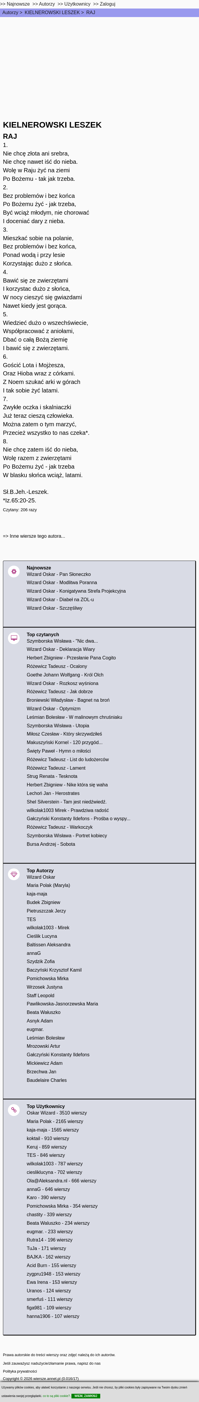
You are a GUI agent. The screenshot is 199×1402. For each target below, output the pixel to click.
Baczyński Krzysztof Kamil (54, 969)
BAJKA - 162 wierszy (49, 1256)
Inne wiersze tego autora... (37, 536)
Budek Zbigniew (43, 902)
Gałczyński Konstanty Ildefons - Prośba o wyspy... (79, 818)
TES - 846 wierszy (46, 1155)
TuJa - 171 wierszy (46, 1248)
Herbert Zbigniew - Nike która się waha (67, 784)
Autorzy (10, 12)
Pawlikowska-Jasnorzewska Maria (62, 1003)
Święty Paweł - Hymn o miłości (59, 750)
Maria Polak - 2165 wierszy (55, 1121)
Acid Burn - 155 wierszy (51, 1265)
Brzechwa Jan (41, 1071)
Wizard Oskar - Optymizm (54, 708)
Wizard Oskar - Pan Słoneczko (59, 574)
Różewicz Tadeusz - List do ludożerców (68, 759)
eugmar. (35, 1029)
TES (31, 919)
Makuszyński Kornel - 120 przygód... (65, 742)
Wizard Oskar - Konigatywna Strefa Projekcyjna (76, 591)
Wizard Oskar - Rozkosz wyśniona (62, 683)
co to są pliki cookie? (56, 1396)
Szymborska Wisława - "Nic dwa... (62, 641)
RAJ (90, 12)
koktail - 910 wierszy (48, 1138)
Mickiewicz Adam (45, 1063)
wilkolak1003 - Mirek (48, 927)
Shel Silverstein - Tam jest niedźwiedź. (67, 801)
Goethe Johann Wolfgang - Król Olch (65, 674)
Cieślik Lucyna (42, 936)
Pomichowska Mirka (47, 978)
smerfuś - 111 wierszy (50, 1299)
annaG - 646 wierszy (48, 1189)
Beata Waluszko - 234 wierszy (58, 1223)
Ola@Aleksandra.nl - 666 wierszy (61, 1180)
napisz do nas (89, 1363)
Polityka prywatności (20, 1371)
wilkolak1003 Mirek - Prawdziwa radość (68, 810)
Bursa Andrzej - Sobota (51, 844)
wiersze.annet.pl (46, 1378)
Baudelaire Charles (47, 1080)
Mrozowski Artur (43, 1046)
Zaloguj (107, 3)
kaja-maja (37, 893)
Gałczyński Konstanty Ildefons (58, 1054)
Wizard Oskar (41, 877)
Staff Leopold (40, 995)
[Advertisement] (99, 61)
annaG (34, 953)
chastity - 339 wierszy (49, 1214)
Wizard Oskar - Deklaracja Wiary (61, 649)
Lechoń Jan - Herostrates (53, 793)
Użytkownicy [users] (77, 3)
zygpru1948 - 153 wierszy (53, 1273)
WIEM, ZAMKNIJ (85, 1396)
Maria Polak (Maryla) (48, 885)
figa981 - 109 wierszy (49, 1307)
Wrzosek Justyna (45, 987)
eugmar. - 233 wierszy (50, 1231)
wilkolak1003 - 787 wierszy (55, 1163)
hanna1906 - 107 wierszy (53, 1316)
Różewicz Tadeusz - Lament (56, 768)
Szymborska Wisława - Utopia (58, 725)
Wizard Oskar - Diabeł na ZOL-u (60, 599)
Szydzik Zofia (41, 961)
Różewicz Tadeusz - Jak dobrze (60, 691)
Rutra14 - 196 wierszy (50, 1239)
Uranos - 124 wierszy (49, 1290)
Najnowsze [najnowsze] (18, 3)
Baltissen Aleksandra (49, 944)
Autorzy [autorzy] (47, 3)
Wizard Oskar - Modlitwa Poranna (62, 582)
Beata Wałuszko (44, 1012)
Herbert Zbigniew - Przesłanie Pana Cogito (71, 657)
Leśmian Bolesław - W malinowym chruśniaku (74, 717)
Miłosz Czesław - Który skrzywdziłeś (64, 733)
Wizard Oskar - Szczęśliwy (54, 608)
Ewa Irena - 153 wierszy (52, 1282)
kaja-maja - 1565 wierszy (53, 1129)
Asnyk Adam (40, 1020)
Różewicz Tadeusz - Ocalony (57, 666)
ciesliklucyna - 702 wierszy (54, 1172)
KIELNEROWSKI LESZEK (52, 12)
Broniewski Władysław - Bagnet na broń (68, 700)
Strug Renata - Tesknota (52, 776)
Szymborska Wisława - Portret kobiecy (67, 835)
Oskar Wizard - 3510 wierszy (57, 1112)
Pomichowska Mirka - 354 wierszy (62, 1206)
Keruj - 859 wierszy (47, 1146)
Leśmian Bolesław (46, 1037)
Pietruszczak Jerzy (46, 910)
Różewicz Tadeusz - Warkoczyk (60, 827)
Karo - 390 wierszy (46, 1197)
